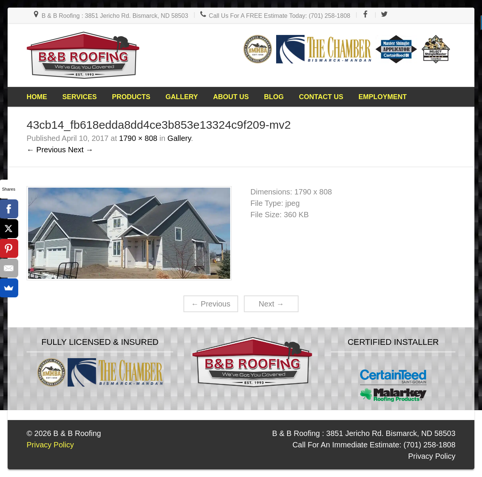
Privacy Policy (431, 456)
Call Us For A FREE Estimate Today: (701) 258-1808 (274, 16)
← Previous (46, 149)
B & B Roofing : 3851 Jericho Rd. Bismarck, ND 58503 (110, 16)
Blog (274, 97)
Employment (383, 97)
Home (37, 97)
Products (131, 97)
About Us (231, 97)
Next (271, 304)
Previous (210, 304)
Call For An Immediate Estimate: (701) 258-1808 (373, 445)
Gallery (182, 97)
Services (79, 97)
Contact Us (321, 97)
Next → (80, 149)
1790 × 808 (138, 138)
